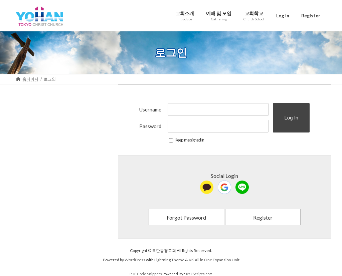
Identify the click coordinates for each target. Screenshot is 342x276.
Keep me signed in (186, 140)
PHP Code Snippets (146, 274)
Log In (291, 117)
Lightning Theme (169, 259)
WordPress (135, 259)
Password (150, 126)
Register (263, 217)
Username (150, 109)
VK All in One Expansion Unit (214, 259)
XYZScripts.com (199, 274)
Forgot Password (186, 217)
